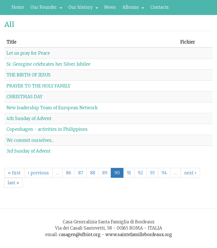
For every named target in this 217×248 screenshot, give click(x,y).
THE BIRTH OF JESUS (28, 75)
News (110, 7)
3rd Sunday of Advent (28, 151)
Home (18, 7)
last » (13, 182)
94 (164, 173)
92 (140, 173)
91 (129, 173)
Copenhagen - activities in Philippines (47, 129)
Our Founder (44, 9)
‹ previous (38, 173)
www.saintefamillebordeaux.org (138, 234)
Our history (81, 9)
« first (14, 173)
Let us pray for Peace (28, 53)
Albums (131, 9)
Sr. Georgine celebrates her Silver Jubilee (48, 64)
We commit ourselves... (30, 140)
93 (152, 173)
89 (104, 173)
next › (190, 173)
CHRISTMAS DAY (24, 96)
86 (68, 173)
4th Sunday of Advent (28, 118)
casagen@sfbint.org (80, 234)
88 (92, 173)
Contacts (159, 7)
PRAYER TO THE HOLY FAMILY (38, 86)
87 (80, 173)
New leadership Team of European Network (52, 107)
